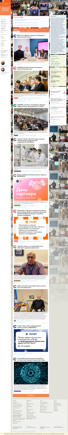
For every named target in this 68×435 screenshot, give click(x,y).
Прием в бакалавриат (29, 406)
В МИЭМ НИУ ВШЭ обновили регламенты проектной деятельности (29, 68)
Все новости (31, 395)
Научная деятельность (4, 23)
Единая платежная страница (17, 421)
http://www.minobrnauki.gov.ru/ (17, 426)
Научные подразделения (43, 402)
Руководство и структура (16, 403)
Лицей (27, 402)
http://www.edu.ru (42, 426)
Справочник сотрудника (54, 61)
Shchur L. (56, 119)
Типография (55, 406)
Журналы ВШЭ (56, 409)
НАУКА (41, 400)
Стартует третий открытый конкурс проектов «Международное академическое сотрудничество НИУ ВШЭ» (30, 140)
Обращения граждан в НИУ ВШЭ (17, 410)
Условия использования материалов (28, 431)
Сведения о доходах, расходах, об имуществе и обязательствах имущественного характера (18, 416)
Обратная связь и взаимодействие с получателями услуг (31, 418)
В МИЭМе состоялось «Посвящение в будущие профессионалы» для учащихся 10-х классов (31, 105)
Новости (16, 29)
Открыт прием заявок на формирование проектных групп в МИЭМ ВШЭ (29, 326)
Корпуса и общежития (16, 407)
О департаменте (3, 19)
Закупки (14, 409)
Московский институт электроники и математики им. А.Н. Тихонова (5, 4)
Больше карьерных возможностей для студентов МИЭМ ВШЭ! (31, 175)
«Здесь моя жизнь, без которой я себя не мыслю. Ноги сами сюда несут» (31, 286)
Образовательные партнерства (30, 416)
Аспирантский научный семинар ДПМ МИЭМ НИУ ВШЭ (56, 76)
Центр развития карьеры (29, 413)
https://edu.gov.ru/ (29, 426)
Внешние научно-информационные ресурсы (46, 412)
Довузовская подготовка (30, 403)
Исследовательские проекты (44, 403)
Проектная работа (3, 26)
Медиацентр (55, 407)
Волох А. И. (52, 109)
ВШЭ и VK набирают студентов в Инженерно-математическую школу (31, 36)
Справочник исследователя (55, 64)
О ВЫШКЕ (14, 400)
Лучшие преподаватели (4, 30)
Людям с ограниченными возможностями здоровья (19, 420)
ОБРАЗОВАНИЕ (28, 400)
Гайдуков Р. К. (53, 94)
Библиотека (55, 402)
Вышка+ (27, 407)
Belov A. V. (55, 109)
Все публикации (53, 123)
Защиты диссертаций (43, 407)
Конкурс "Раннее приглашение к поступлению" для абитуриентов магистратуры (26, 22)
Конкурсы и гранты (42, 410)
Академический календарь (55, 58)
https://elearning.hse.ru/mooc (58, 426)
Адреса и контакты (21, 431)
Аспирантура (28, 410)
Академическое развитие (43, 409)
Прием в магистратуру (29, 409)
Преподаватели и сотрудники (3, 28)
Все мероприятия (53, 84)
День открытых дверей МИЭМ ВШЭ (55, 81)
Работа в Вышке (15, 423)
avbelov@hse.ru (5, 57)
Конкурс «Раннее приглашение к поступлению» (56, 72)
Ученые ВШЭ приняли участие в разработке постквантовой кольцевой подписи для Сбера (31, 359)
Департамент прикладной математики (5, 9)
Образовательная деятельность (3, 21)
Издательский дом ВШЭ (57, 403)
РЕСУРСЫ (55, 400)
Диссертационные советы (44, 406)
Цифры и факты (15, 402)
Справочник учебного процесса (55, 63)
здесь (48, 433)
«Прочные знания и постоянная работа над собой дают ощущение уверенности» (30, 247)
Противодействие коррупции (17, 413)
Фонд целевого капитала (16, 412)
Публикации (53, 88)
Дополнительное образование (30, 412)
